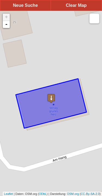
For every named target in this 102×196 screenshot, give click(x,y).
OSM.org (73, 193)
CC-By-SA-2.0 (90, 193)
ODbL (43, 193)
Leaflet (8, 193)
